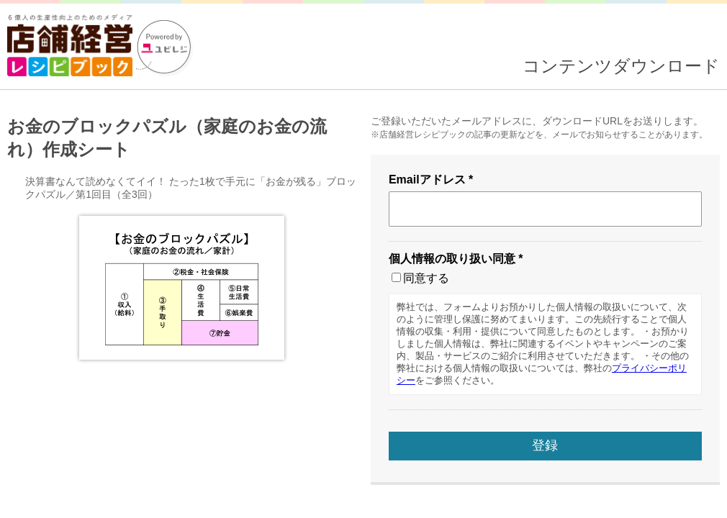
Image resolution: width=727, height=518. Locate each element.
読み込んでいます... (363, 259)
